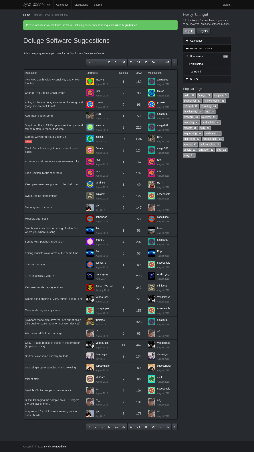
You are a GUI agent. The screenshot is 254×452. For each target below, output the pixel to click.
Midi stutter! (32, 378)
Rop (98, 228)
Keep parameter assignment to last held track (52, 184)
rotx (98, 91)
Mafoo (160, 91)
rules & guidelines (126, 25)
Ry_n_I (161, 182)
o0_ (159, 205)
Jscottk (100, 136)
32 (123, 62)
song (189, 155)
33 (131, 62)
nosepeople (163, 194)
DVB (98, 113)
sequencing (193, 133)
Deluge (204, 95)
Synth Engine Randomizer (41, 195)
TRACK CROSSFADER (39, 275)
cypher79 (101, 262)
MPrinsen (101, 182)
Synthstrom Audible (37, 4)
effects (190, 149)
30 (109, 62)
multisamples (210, 144)
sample (191, 144)
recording (209, 106)
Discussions (81, 4)
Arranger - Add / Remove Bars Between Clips (52, 161)
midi (189, 95)
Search (98, 4)
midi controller (214, 100)
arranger (206, 149)
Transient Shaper (35, 264)
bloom (160, 228)
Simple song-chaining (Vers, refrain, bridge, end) (54, 298)
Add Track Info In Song (39, 115)
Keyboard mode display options (44, 287)
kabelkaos (101, 216)
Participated (196, 63)
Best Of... (193, 79)
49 (167, 62)
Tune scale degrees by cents (42, 310)
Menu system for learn (38, 207)
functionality (193, 111)
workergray (102, 274)
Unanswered (207, 56)
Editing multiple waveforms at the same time (51, 253)
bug (210, 111)
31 (116, 62)
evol (159, 377)
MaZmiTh (101, 377)
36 (153, 62)
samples (221, 95)
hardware (213, 133)
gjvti (98, 205)
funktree (100, 319)
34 (138, 62)
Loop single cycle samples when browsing (50, 367)
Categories (62, 4)
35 (145, 62)
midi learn (192, 138)
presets (191, 127)
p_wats (100, 102)
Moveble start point (36, 218)
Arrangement (213, 138)
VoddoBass (102, 297)
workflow (209, 117)
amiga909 (162, 79)
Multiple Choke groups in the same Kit (48, 390)
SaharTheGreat (104, 285)
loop (222, 149)
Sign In (227, 4)
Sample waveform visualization (43, 136)
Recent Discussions (199, 48)
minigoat (100, 194)
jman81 (100, 239)
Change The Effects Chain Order (45, 92)
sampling (192, 122)
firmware (191, 117)
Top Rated (195, 71)
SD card (191, 106)
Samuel (100, 148)
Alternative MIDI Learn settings (43, 333)
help (205, 127)
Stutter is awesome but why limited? (46, 356)
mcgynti (100, 79)
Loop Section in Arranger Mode (44, 172)
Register (203, 31)
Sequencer (193, 100)
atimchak (101, 125)
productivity (211, 122)
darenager (101, 354)
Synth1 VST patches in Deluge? (44, 241)
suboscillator (103, 365)
